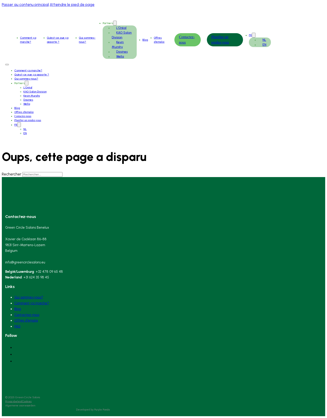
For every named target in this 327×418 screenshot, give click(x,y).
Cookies (27, 401)
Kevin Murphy (31, 95)
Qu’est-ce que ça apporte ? (31, 74)
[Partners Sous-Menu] (115, 23)
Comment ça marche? (28, 70)
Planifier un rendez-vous (27, 120)
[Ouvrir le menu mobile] (7, 64)
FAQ (17, 326)
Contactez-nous (22, 116)
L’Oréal (121, 28)
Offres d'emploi (24, 112)
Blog (145, 39)
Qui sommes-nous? (26, 78)
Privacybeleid (13, 401)
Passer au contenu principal (25, 4)
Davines (122, 52)
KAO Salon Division (35, 91)
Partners (108, 23)
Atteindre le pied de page (72, 4)
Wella (120, 56)
